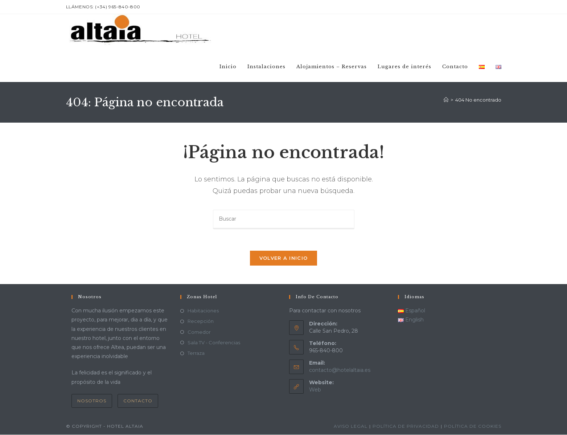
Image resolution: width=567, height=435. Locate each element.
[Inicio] (446, 100)
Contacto (137, 401)
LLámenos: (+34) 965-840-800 (103, 6)
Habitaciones (203, 311)
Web (315, 390)
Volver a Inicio (283, 259)
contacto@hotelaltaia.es (339, 371)
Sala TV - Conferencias (214, 343)
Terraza (196, 354)
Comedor (199, 332)
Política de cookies (472, 426)
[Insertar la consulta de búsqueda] (283, 219)
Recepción (201, 322)
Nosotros (91, 401)
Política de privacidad (406, 426)
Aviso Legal (350, 426)
